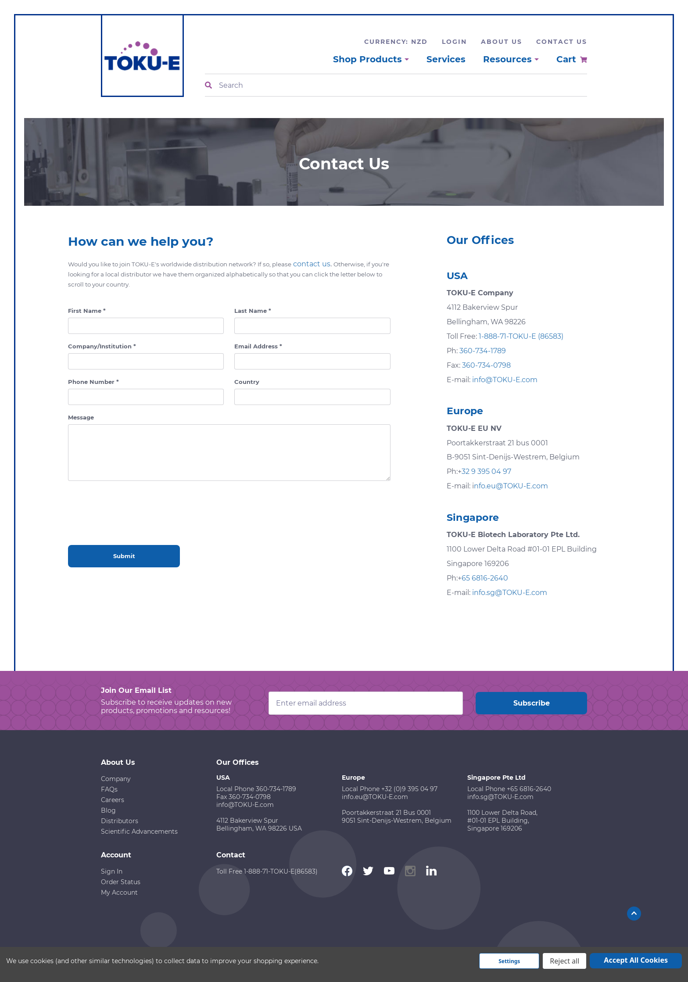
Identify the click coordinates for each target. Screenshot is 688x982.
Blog (108, 810)
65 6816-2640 (485, 578)
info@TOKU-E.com (505, 380)
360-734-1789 (482, 351)
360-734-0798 (486, 365)
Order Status (120, 882)
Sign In (111, 871)
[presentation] (134, 507)
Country (246, 381)
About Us (501, 42)
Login (454, 42)
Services (446, 59)
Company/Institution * (102, 346)
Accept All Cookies (636, 960)
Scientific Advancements (139, 831)
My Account (119, 892)
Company (116, 779)
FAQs (109, 789)
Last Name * (252, 310)
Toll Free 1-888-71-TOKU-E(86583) (267, 871)
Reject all (564, 961)
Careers (112, 800)
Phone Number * (93, 381)
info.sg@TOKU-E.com (509, 592)
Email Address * (258, 346)
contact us (311, 264)
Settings (509, 961)
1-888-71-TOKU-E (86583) (521, 336)
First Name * (87, 310)
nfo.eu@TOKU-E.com (511, 486)
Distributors (119, 821)
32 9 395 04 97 (486, 471)
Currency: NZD (396, 42)
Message (81, 417)
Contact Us (561, 42)
